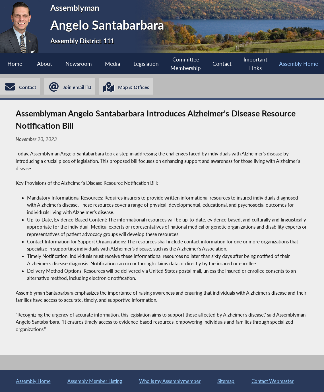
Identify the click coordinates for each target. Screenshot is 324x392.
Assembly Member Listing (94, 381)
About (44, 63)
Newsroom (78, 63)
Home (14, 63)
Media (112, 63)
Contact (222, 63)
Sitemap (225, 381)
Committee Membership (185, 63)
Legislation (146, 63)
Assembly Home (298, 63)
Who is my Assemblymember (170, 381)
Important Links (255, 63)
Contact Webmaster (272, 381)
